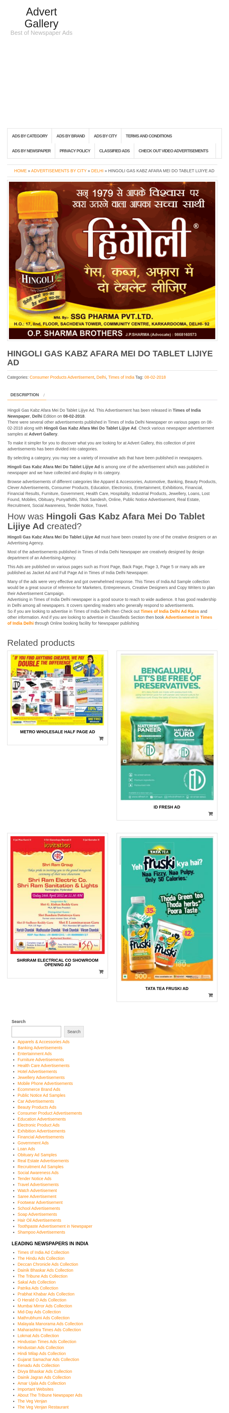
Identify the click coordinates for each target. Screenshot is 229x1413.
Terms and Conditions (149, 136)
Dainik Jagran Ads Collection (44, 1377)
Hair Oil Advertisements (39, 1220)
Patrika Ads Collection (38, 1288)
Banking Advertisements (40, 1047)
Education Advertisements (42, 1119)
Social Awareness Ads (38, 1172)
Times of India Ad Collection (43, 1252)
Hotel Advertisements (37, 1071)
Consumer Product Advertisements (50, 1113)
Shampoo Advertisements (41, 1232)
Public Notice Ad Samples (41, 1095)
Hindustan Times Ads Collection (47, 1341)
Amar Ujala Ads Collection (42, 1383)
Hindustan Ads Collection (41, 1347)
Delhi (97, 170)
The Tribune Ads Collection (42, 1276)
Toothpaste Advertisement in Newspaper (55, 1226)
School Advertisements (39, 1208)
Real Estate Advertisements (43, 1160)
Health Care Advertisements (43, 1065)
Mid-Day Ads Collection (39, 1311)
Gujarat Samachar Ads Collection (48, 1359)
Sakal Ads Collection (37, 1282)
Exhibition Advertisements (41, 1131)
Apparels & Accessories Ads (43, 1041)
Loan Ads (26, 1148)
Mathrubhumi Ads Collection (43, 1317)
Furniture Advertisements (41, 1059)
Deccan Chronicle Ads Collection (48, 1264)
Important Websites (35, 1389)
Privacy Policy (75, 150)
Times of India (121, 377)
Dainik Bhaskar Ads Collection (45, 1270)
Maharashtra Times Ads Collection (49, 1329)
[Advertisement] (114, 83)
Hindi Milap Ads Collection (42, 1353)
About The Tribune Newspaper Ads (50, 1395)
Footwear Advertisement (40, 1202)
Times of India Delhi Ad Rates (170, 611)
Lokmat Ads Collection (38, 1335)
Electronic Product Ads (39, 1125)
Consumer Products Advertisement (62, 377)
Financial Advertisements (41, 1137)
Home (20, 170)
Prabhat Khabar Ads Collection (46, 1294)
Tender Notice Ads (35, 1178)
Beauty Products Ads (37, 1107)
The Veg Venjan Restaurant (43, 1407)
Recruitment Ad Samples (41, 1166)
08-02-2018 (155, 377)
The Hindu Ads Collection (41, 1258)
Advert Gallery (41, 18)
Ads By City (105, 136)
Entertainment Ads (35, 1053)
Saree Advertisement (37, 1196)
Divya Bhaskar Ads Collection (45, 1371)
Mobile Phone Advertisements (45, 1083)
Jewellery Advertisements (41, 1077)
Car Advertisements (36, 1101)
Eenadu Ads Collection (39, 1365)
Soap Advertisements (37, 1214)
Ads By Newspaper (31, 150)
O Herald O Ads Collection (42, 1300)
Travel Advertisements (38, 1184)
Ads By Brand (70, 136)
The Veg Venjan (32, 1401)
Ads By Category (29, 136)
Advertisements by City (58, 170)
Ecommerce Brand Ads (39, 1089)
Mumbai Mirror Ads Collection (45, 1306)
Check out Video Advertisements (173, 150)
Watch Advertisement (37, 1190)
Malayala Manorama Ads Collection (50, 1323)
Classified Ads (114, 150)
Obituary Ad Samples (37, 1154)
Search (19, 1021)
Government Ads (33, 1143)
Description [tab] (24, 394)
